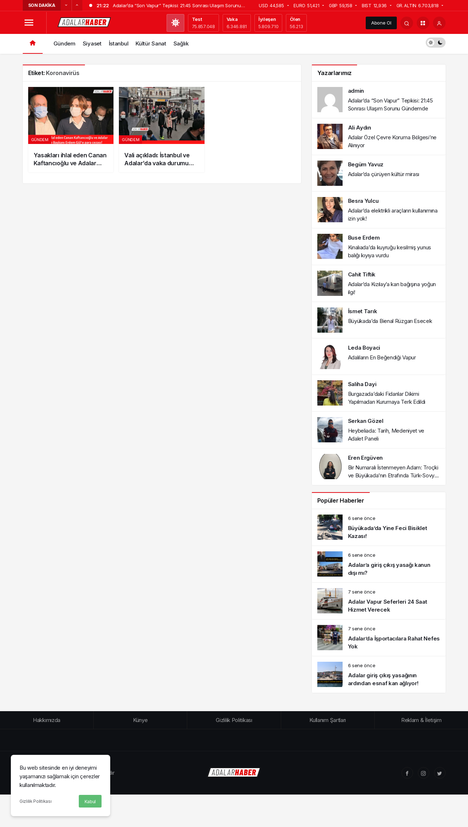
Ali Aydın (359, 127)
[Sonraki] (77, 5)
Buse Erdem (364, 237)
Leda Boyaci (364, 347)
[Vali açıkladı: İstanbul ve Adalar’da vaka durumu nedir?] (162, 129)
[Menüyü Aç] (29, 23)
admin (356, 90)
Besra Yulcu (363, 200)
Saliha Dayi (362, 384)
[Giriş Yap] (439, 23)
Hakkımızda (46, 720)
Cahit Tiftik (361, 274)
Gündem (64, 43)
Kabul (90, 801)
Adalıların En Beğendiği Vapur (382, 357)
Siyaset (92, 43)
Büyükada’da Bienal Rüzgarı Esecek (390, 321)
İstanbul (119, 43)
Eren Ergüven (365, 457)
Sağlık (181, 43)
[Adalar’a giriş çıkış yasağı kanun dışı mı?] (379, 564)
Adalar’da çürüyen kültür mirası (384, 174)
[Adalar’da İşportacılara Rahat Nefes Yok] (379, 638)
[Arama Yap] (406, 23)
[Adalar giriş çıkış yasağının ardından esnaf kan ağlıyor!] (379, 674)
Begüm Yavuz (366, 164)
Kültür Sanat (151, 43)
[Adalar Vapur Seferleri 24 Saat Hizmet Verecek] (379, 601)
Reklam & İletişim (421, 720)
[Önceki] (66, 5)
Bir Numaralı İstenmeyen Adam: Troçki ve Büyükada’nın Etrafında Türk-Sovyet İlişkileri (393, 475)
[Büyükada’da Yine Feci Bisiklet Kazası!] (379, 527)
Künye (140, 720)
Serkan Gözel (365, 420)
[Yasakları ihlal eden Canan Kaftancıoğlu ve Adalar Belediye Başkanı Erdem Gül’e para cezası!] (71, 129)
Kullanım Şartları (327, 720)
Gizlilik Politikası (35, 801)
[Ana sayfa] (33, 44)
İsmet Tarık (362, 311)
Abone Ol (381, 23)
